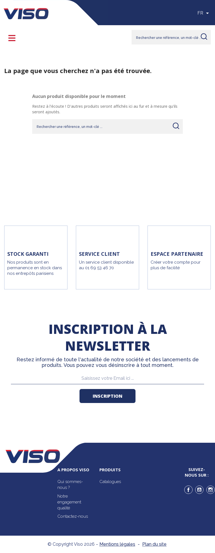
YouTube (199, 490)
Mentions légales (117, 544)
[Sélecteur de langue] (204, 13)
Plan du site (154, 544)
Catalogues (110, 481)
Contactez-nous (72, 516)
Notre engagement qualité (69, 502)
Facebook (188, 490)
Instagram (210, 490)
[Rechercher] (171, 37)
